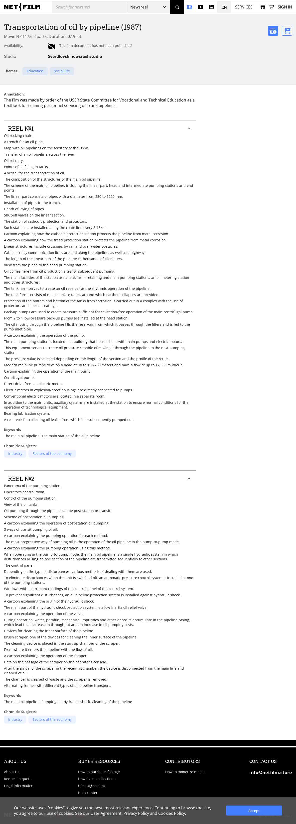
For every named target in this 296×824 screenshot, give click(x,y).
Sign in (285, 7)
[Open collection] (263, 7)
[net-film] (24, 7)
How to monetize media (185, 771)
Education (35, 71)
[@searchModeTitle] (87, 7)
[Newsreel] (189, 7)
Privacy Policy (136, 813)
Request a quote (17, 778)
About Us (11, 771)
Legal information (18, 785)
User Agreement (106, 813)
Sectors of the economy (52, 453)
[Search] (177, 7)
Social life (62, 71)
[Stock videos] (200, 7)
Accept (254, 810)
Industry (15, 453)
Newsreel (139, 7)
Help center (88, 792)
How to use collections (96, 778)
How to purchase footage (99, 771)
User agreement (91, 785)
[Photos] (211, 7)
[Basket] (271, 7)
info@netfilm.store (270, 772)
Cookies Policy (171, 813)
